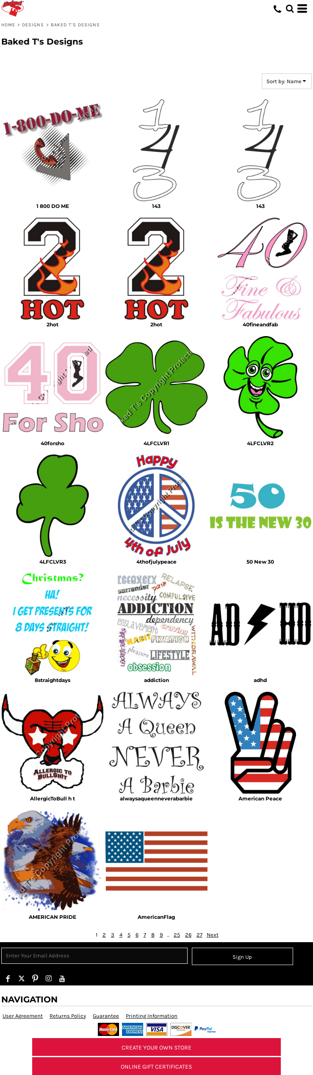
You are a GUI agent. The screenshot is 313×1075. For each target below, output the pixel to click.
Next (213, 935)
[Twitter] (22, 979)
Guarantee (106, 1016)
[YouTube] (62, 979)
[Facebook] (8, 979)
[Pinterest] (35, 979)
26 (188, 935)
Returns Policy (68, 1016)
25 (177, 935)
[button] (289, 8)
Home (8, 25)
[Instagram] (49, 979)
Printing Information (151, 1016)
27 (199, 935)
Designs (33, 25)
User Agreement (23, 1016)
